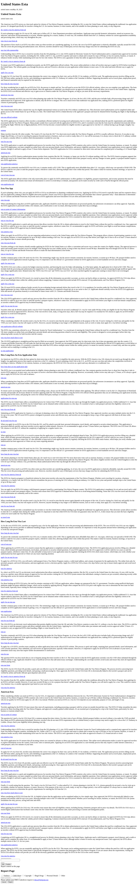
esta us (3, 445)
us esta (3, 432)
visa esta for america (8, 486)
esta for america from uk (9, 591)
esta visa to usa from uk (9, 41)
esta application (6, 611)
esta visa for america (8, 726)
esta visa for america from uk (11, 474)
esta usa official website (9, 117)
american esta (5, 153)
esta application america (9, 164)
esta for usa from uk (8, 506)
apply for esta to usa (8, 263)
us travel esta (5, 517)
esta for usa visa (6, 141)
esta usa (3, 378)
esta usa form (5, 665)
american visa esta (7, 95)
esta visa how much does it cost (12, 338)
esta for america (6, 568)
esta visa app (5, 200)
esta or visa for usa (7, 220)
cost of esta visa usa (8, 175)
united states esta (7, 9)
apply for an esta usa (8, 602)
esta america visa (7, 232)
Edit (3, 864)
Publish (8, 864)
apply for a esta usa (7, 274)
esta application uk (7, 184)
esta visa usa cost (7, 106)
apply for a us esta (7, 72)
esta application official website (12, 326)
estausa (3, 130)
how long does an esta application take (14, 367)
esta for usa (5, 654)
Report (10, 882)
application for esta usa (9, 398)
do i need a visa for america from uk (13, 30)
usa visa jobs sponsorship (9, 50)
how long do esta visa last (10, 84)
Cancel (4, 882)
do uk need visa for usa (9, 421)
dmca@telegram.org (41, 880)
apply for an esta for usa (9, 306)
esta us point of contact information (13, 209)
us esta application (7, 351)
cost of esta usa (6, 544)
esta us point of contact (9, 715)
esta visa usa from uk (8, 243)
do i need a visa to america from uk (13, 61)
